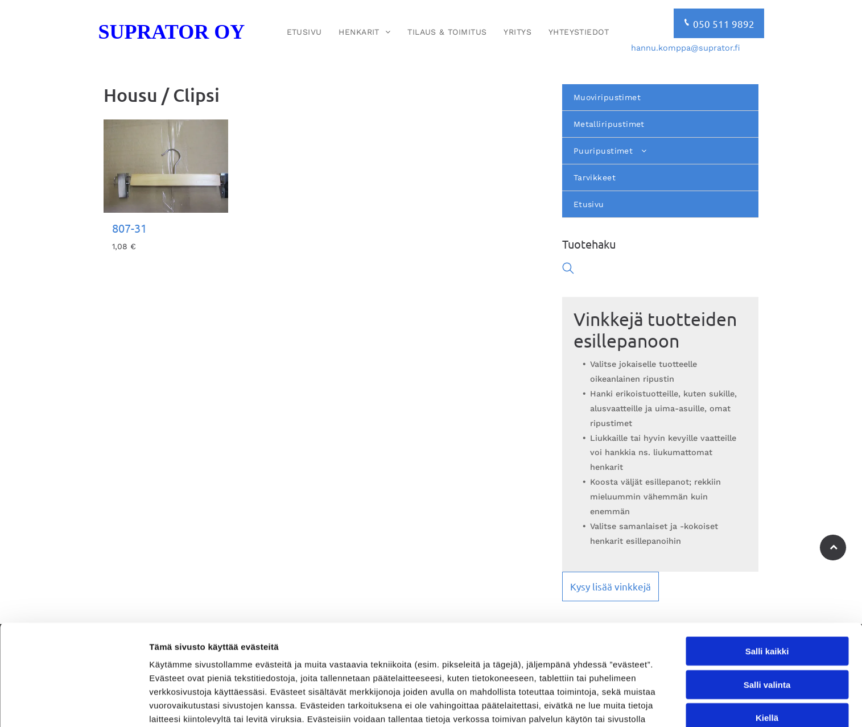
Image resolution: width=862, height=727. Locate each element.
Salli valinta (767, 620)
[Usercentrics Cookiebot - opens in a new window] (73, 704)
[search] (568, 269)
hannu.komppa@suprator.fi (685, 47)
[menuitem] (304, 32)
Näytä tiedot (608, 704)
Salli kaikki (767, 586)
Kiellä (767, 653)
